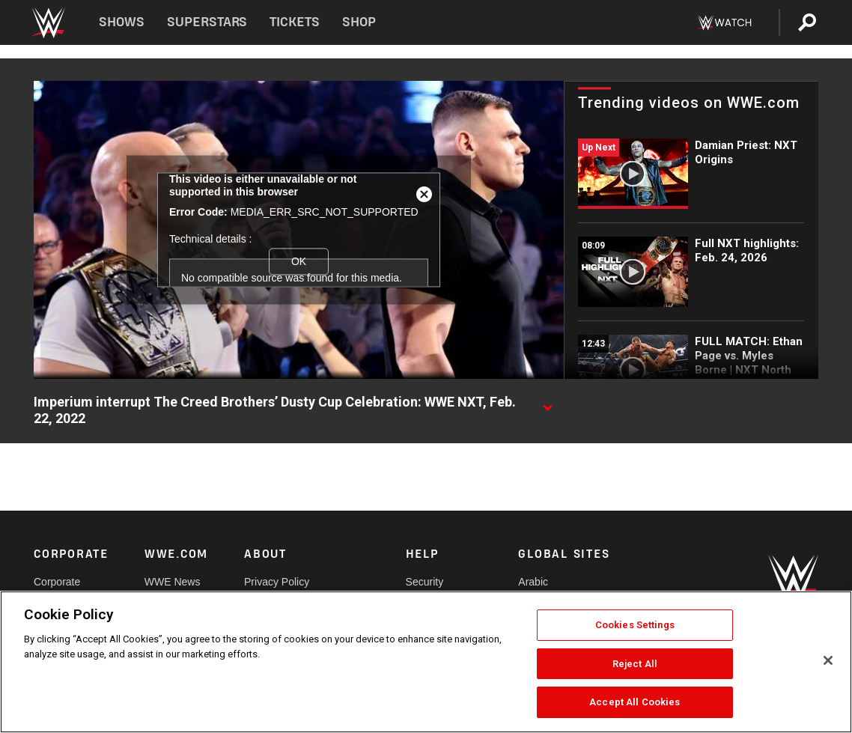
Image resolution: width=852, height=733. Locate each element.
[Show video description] (547, 402)
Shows (121, 22)
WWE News (172, 582)
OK (298, 261)
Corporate (57, 582)
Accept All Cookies (634, 702)
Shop (359, 22)
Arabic (533, 582)
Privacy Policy (276, 582)
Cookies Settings (635, 624)
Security (425, 582)
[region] (426, 662)
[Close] (828, 660)
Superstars (207, 22)
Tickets (295, 22)
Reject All (634, 663)
